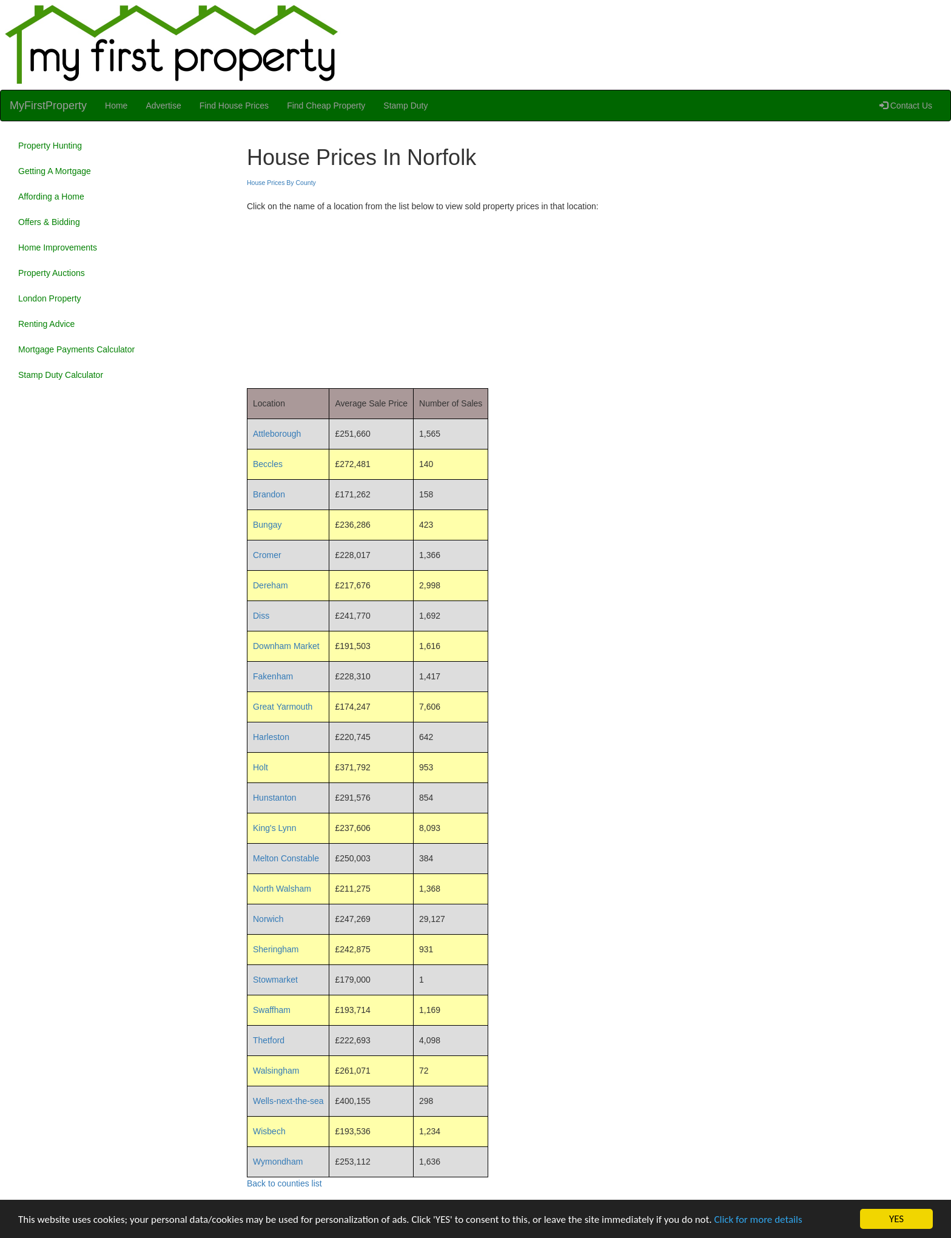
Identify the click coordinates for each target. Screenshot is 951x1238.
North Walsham (282, 888)
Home (116, 105)
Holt (260, 767)
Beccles (268, 464)
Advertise (163, 105)
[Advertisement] (594, 297)
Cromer (267, 555)
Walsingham (276, 1070)
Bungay (267, 525)
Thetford (268, 1040)
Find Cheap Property (326, 105)
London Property (49, 298)
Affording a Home (51, 196)
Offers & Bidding (49, 222)
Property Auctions (51, 273)
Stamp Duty (405, 105)
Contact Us (905, 105)
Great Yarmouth (282, 707)
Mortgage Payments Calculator (76, 349)
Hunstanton (275, 797)
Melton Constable (286, 858)
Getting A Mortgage (54, 171)
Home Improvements (57, 247)
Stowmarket (275, 979)
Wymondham (278, 1161)
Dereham (270, 585)
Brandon (269, 494)
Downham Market (286, 646)
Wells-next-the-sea (288, 1101)
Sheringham (276, 949)
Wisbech (269, 1131)
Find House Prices (234, 105)
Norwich (268, 919)
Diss (261, 616)
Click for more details (758, 1219)
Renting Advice (46, 324)
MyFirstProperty (48, 105)
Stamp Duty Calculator (60, 375)
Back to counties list (284, 1183)
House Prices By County (281, 182)
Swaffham (272, 1010)
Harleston (271, 737)
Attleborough (277, 434)
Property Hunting (50, 145)
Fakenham (273, 676)
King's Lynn (274, 828)
